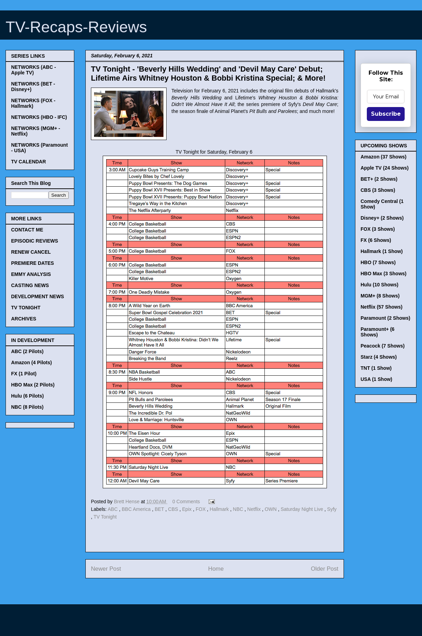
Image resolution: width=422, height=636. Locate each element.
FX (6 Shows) (376, 240)
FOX (201, 509)
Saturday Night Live (302, 509)
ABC (113, 509)
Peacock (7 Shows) (383, 346)
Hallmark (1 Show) (382, 251)
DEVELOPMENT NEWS (37, 296)
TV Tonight (105, 517)
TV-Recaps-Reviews (76, 27)
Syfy (332, 509)
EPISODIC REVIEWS (34, 241)
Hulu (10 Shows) (379, 284)
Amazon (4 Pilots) (31, 362)
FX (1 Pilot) (23, 373)
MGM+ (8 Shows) (380, 296)
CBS (173, 509)
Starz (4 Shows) (379, 357)
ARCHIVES (23, 318)
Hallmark (220, 509)
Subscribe (386, 114)
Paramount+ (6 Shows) (378, 331)
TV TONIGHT (26, 307)
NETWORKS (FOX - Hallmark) (33, 103)
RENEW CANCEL (31, 252)
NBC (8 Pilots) (27, 407)
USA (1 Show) (376, 379)
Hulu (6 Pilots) (27, 396)
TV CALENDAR (28, 161)
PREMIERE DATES (32, 263)
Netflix (254, 509)
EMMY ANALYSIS (31, 274)
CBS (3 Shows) (378, 190)
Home (216, 568)
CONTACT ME (27, 230)
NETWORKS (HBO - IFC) (39, 117)
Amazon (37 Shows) (383, 157)
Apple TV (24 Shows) (384, 168)
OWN (271, 509)
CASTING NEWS (30, 285)
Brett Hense (127, 501)
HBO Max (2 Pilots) (32, 385)
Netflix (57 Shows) (382, 307)
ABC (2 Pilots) (27, 351)
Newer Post (106, 568)
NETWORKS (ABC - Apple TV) (33, 69)
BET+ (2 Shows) (379, 179)
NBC (238, 509)
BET (160, 509)
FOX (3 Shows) (378, 229)
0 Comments (186, 501)
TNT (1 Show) (376, 368)
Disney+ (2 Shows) (382, 218)
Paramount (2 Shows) (385, 318)
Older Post (324, 568)
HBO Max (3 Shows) (383, 273)
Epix (187, 509)
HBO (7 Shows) (378, 262)
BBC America (137, 509)
